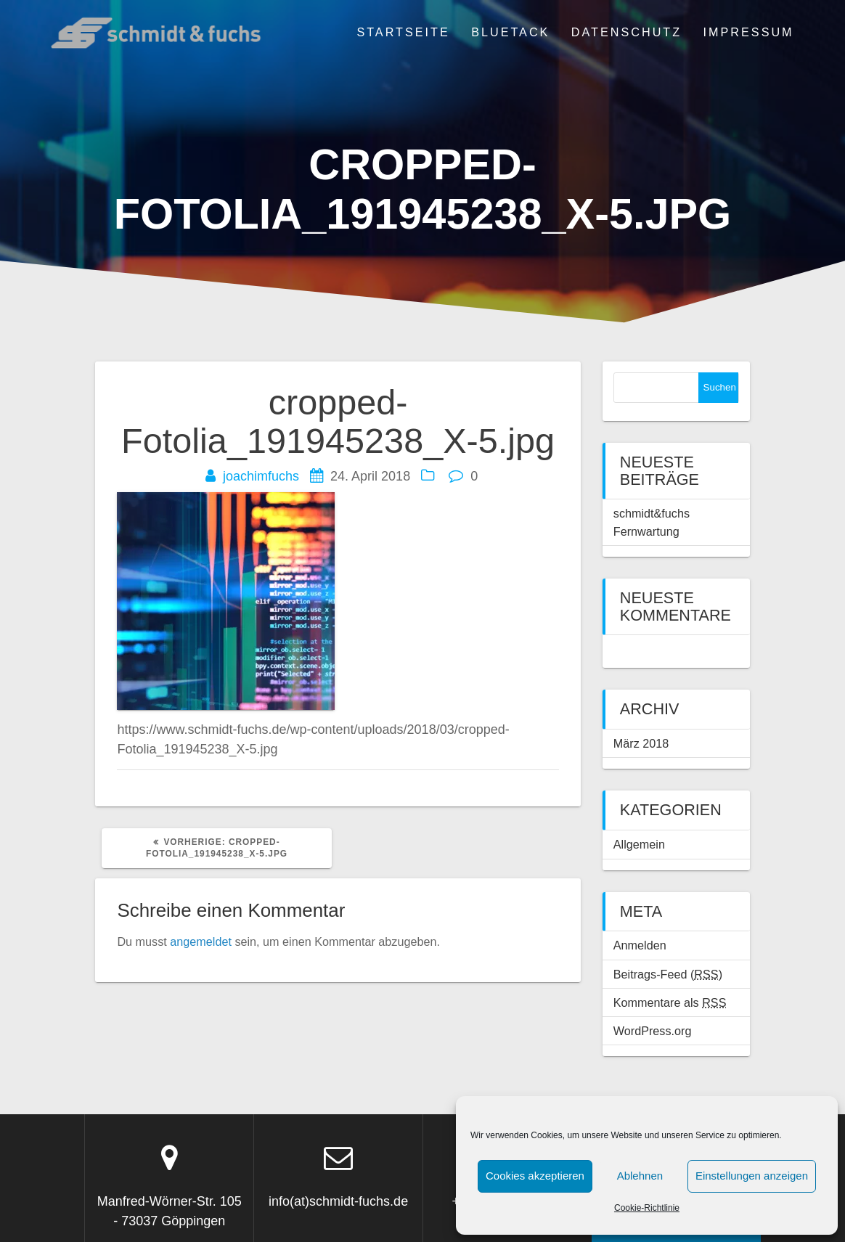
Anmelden (639, 945)
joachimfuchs (261, 476)
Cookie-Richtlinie (646, 1208)
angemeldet (201, 941)
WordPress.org (652, 1030)
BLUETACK (510, 31)
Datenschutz (626, 31)
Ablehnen (640, 1175)
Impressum (748, 31)
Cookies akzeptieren (535, 1175)
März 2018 (641, 743)
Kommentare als (670, 1002)
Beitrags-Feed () (667, 974)
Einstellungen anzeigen (751, 1175)
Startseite (402, 31)
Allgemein (639, 844)
